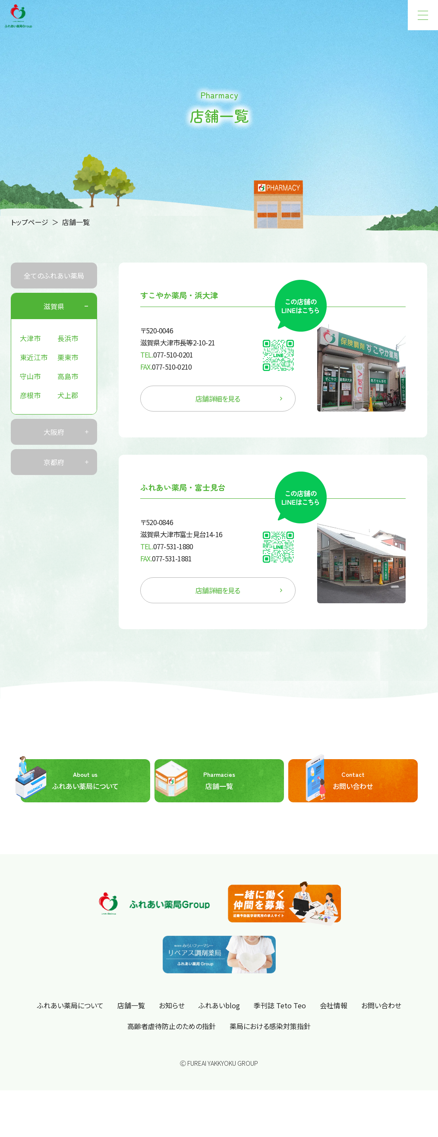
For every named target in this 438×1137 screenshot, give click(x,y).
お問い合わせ (330, 780)
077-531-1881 (166, 558)
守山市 (30, 376)
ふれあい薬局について (70, 780)
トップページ (29, 222)
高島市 (67, 376)
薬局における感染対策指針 (270, 1026)
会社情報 (333, 1005)
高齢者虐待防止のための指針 (171, 1026)
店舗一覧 (194, 780)
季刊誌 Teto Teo (280, 1005)
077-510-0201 (166, 354)
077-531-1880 (166, 546)
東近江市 (33, 357)
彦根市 (30, 395)
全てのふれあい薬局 (54, 275)
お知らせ (172, 1005)
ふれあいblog (219, 1005)
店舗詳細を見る (238, 399)
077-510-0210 (166, 366)
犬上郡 (67, 395)
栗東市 (67, 357)
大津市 (30, 338)
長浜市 (67, 338)
